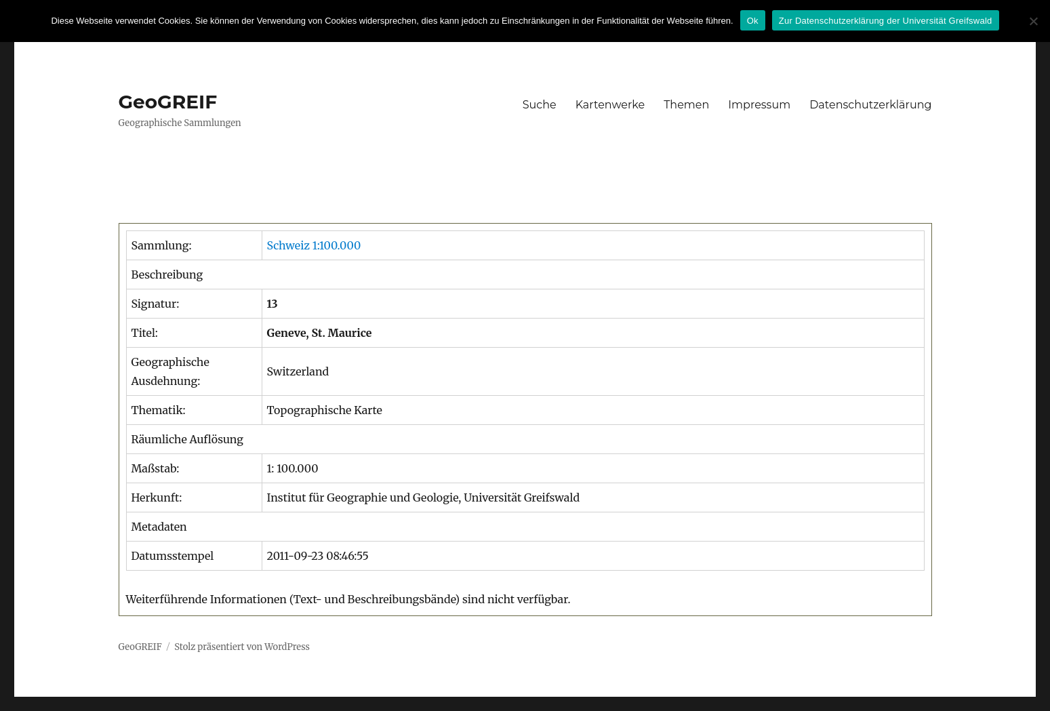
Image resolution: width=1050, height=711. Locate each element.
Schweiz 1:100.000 (314, 245)
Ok (753, 21)
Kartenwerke (610, 104)
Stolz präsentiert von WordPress (242, 647)
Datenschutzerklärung (870, 104)
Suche (540, 104)
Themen (686, 104)
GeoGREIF (168, 101)
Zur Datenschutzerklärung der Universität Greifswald (885, 21)
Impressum (759, 104)
